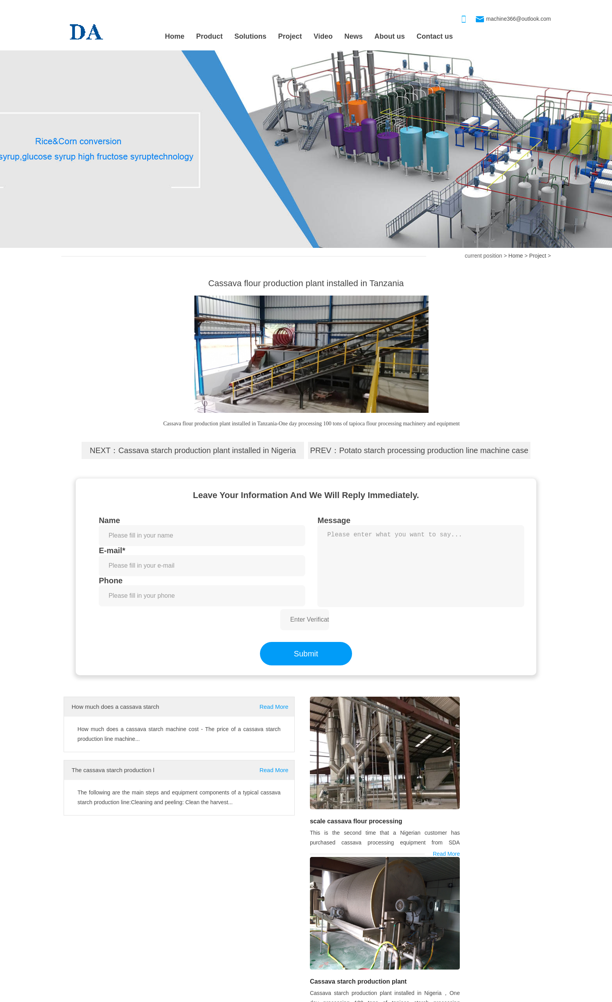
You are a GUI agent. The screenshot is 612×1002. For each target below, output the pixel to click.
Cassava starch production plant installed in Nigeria (207, 450)
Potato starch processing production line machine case (433, 450)
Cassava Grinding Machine (322, 960)
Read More (274, 706)
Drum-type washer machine (323, 928)
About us (389, 36)
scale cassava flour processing (354, 796)
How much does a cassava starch (115, 706)
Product (209, 36)
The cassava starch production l (113, 770)
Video (323, 36)
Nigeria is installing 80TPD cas (98, 960)
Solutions (251, 36)
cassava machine (163, 868)
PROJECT (79, 909)
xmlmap (307, 994)
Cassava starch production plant (479, 797)
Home (175, 36)
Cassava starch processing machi (330, 944)
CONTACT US (478, 909)
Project (290, 36)
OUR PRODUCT (310, 909)
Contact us (434, 36)
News (353, 36)
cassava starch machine (94, 868)
